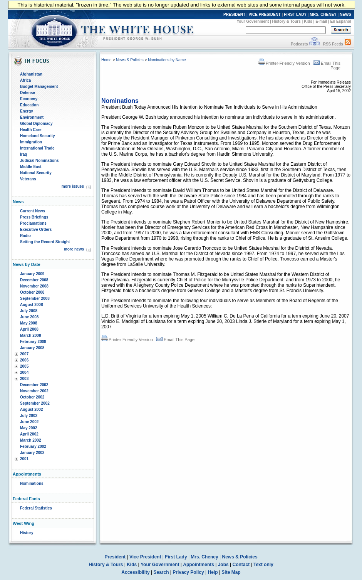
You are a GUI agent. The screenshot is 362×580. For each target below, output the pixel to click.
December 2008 (34, 280)
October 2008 (32, 292)
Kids (308, 21)
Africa (25, 80)
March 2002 (30, 440)
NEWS (345, 14)
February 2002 (33, 446)
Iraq (23, 154)
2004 (24, 372)
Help (213, 572)
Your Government (252, 21)
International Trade (37, 148)
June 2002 (29, 422)
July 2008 (28, 311)
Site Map (230, 572)
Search (161, 572)
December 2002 (34, 385)
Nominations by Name (167, 60)
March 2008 (30, 335)
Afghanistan (31, 74)
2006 (24, 360)
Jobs (223, 564)
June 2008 (29, 317)
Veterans (28, 179)
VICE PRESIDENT (265, 14)
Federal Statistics (36, 508)
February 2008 (33, 342)
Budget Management (39, 86)
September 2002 (35, 403)
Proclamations (33, 223)
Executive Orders (36, 229)
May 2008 (28, 323)
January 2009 (32, 274)
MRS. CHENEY (323, 14)
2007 (24, 354)
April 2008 (29, 329)
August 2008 (31, 305)
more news (74, 249)
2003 (24, 379)
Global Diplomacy (36, 123)
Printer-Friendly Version (284, 63)
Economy (28, 99)
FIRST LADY (295, 14)
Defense (27, 93)
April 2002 (29, 434)
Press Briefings (34, 217)
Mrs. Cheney (204, 557)
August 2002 (31, 409)
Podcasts (299, 44)
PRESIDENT (234, 14)
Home (106, 60)
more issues (73, 186)
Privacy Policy (188, 572)
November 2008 (34, 286)
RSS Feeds (333, 44)
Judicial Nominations (39, 160)
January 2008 (32, 348)
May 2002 (28, 428)
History (26, 533)
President (115, 557)
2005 (24, 366)
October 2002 (32, 397)
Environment (32, 117)
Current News (32, 211)
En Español (340, 21)
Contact (241, 564)
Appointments (198, 564)
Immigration (31, 142)
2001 (24, 459)
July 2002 (28, 416)
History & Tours (286, 21)
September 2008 (35, 298)
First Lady (176, 557)
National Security (36, 173)
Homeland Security (37, 136)
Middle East (31, 167)
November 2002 (34, 391)
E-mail (321, 21)
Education (29, 105)
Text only (263, 564)
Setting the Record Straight (45, 242)
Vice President (145, 557)
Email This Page (175, 339)
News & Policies (130, 60)
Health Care (31, 130)
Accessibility (135, 572)
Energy (26, 111)
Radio (25, 236)
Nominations (32, 483)
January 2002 (32, 453)
